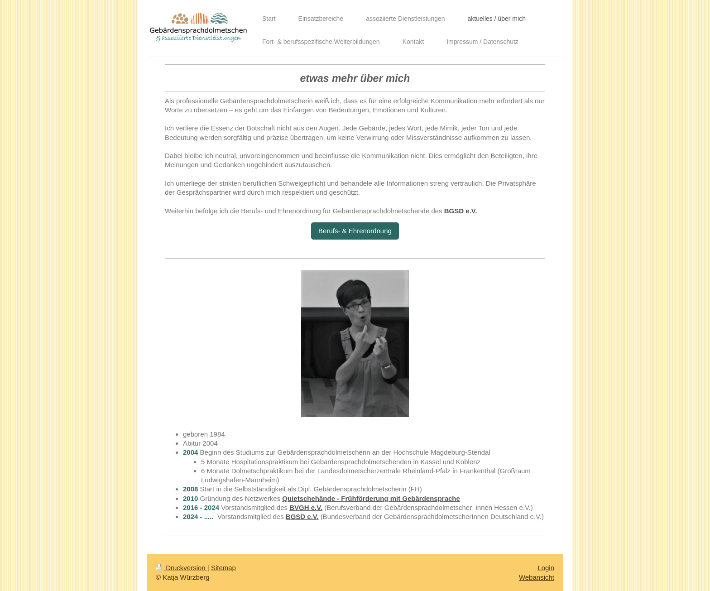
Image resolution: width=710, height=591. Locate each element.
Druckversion (181, 568)
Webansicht (536, 577)
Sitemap (223, 568)
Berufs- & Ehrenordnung (355, 231)
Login (545, 568)
